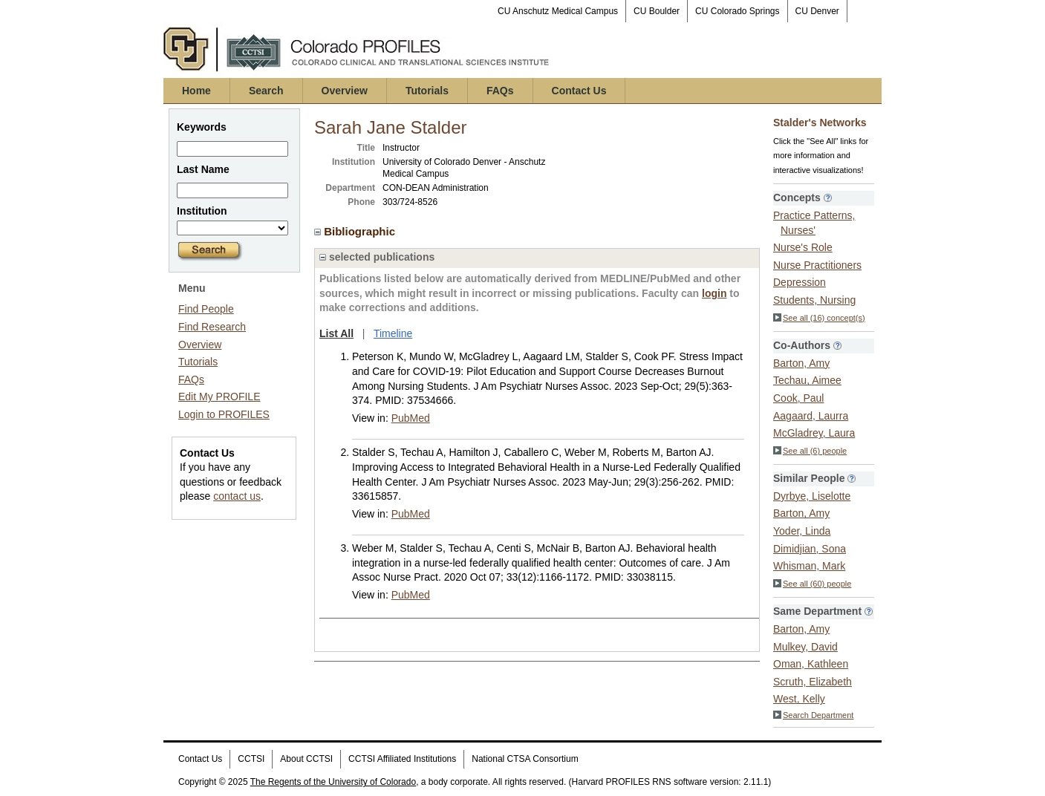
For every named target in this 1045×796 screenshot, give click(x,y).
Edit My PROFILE (219, 396)
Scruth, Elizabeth (812, 682)
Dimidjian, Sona (809, 549)
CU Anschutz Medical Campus (558, 11)
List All (336, 333)
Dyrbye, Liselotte (811, 496)
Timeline (393, 333)
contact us (237, 496)
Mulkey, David (805, 647)
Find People (206, 309)
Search (266, 91)
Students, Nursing (814, 300)
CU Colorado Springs (737, 11)
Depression (799, 282)
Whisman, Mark (809, 566)
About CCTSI (306, 759)
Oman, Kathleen (810, 664)
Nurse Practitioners (817, 265)
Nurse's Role (803, 247)
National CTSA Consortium (525, 759)
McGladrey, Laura (814, 433)
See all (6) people (810, 450)
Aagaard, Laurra (810, 416)
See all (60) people (812, 583)
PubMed (410, 418)
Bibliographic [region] (356, 231)
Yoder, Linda (801, 531)
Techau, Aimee (807, 380)
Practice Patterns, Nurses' (814, 222)
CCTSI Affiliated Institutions (402, 759)
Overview (345, 91)
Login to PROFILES (224, 414)
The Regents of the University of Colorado (333, 782)
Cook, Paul (798, 398)
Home (196, 91)
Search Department (813, 715)
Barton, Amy (801, 363)
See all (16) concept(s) (819, 317)
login (714, 293)
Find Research (212, 327)
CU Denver (817, 11)
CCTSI (251, 759)
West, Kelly (799, 699)
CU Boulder (657, 11)
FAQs (500, 91)
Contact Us (579, 91)
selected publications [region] (376, 257)
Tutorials (427, 91)
